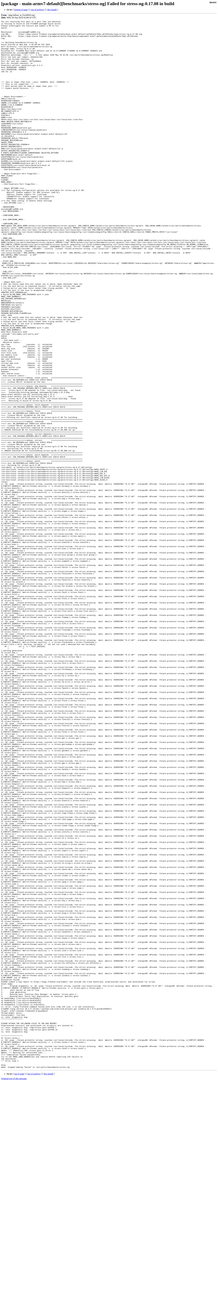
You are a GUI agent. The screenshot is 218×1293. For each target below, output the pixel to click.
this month (52, 9)
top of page (19, 1283)
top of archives (37, 9)
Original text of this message (14, 1288)
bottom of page (21, 9)
